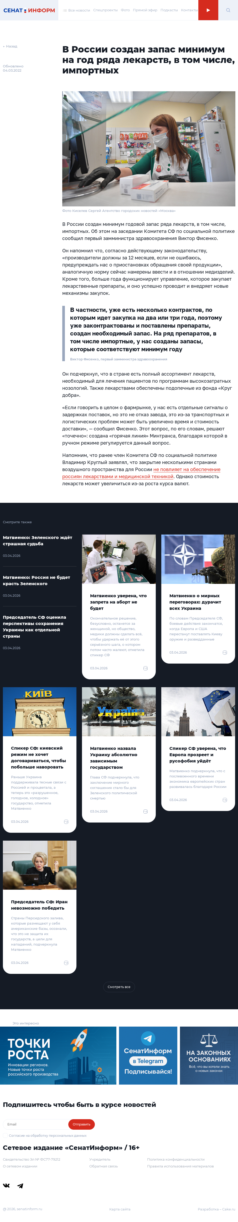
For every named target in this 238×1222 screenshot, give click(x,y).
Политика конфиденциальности (176, 1159)
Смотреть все (119, 987)
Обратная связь (103, 1166)
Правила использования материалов (180, 1166)
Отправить (81, 1124)
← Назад (10, 46)
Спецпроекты (105, 10)
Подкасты (169, 10)
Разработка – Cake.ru (216, 1209)
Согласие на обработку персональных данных (47, 1136)
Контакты (189, 10)
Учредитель (99, 1159)
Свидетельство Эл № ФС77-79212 (31, 1159)
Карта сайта (120, 1209)
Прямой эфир (145, 10)
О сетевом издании (20, 1166)
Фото (125, 10)
